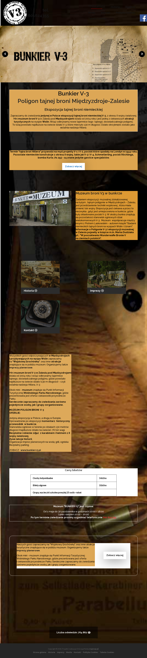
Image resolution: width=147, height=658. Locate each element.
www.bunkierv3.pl (31, 450)
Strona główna (96, 5)
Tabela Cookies (97, 18)
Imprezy (130, 7)
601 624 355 (109, 517)
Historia (115, 7)
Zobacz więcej (73, 166)
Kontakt (105, 12)
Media (91, 12)
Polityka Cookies (125, 12)
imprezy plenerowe (20, 367)
